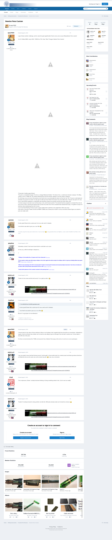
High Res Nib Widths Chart (96, 289)
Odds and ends (68, 513)
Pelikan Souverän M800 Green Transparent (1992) (39, 513)
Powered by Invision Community (56, 529)
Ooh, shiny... (14, 513)
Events (11, 12)
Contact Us (60, 526)
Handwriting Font (93, 315)
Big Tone (91, 248)
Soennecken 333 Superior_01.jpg (50, 489)
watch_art (92, 31)
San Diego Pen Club (94, 97)
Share (69, 26)
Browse (7, 9)
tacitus (90, 228)
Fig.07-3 (62, 489)
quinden (104, 35)
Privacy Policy (52, 526)
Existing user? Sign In (94, 4)
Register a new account (25, 437)
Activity (12, 8)
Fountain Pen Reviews (22, 27)
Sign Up (105, 4)
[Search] (90, 9)
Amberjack (91, 237)
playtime (92, 35)
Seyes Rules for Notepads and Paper (98, 302)
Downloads (23, 12)
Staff (37, 12)
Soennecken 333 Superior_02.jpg (32, 489)
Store (18, 8)
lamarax (91, 211)
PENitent (91, 233)
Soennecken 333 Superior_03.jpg (13, 489)
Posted (23, 32)
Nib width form (93, 295)
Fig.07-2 (80, 489)
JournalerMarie (92, 283)
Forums (6, 12)
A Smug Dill (91, 252)
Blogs (17, 12)
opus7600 (104, 31)
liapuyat (91, 242)
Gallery (29, 8)
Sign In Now (62, 437)
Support (36, 8)
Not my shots (50, 513)
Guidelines (30, 12)
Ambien (91, 223)
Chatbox (24, 8)
